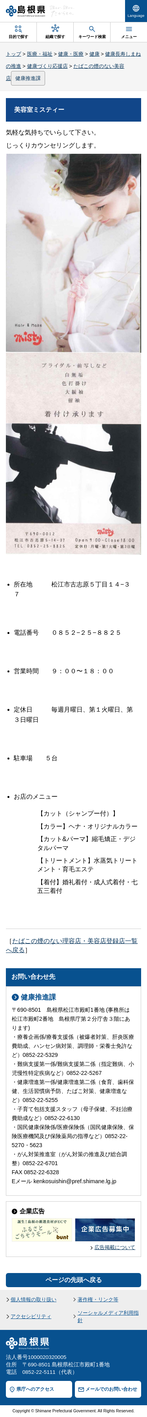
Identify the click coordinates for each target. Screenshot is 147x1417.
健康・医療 (70, 54)
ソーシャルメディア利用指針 (108, 1316)
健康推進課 (28, 78)
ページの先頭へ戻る (73, 1280)
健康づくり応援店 (47, 66)
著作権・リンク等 (98, 1299)
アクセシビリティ (31, 1316)
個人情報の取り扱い (33, 1299)
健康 (94, 54)
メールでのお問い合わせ (111, 1389)
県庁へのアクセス (35, 1389)
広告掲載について (114, 1247)
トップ (13, 54)
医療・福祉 (40, 54)
